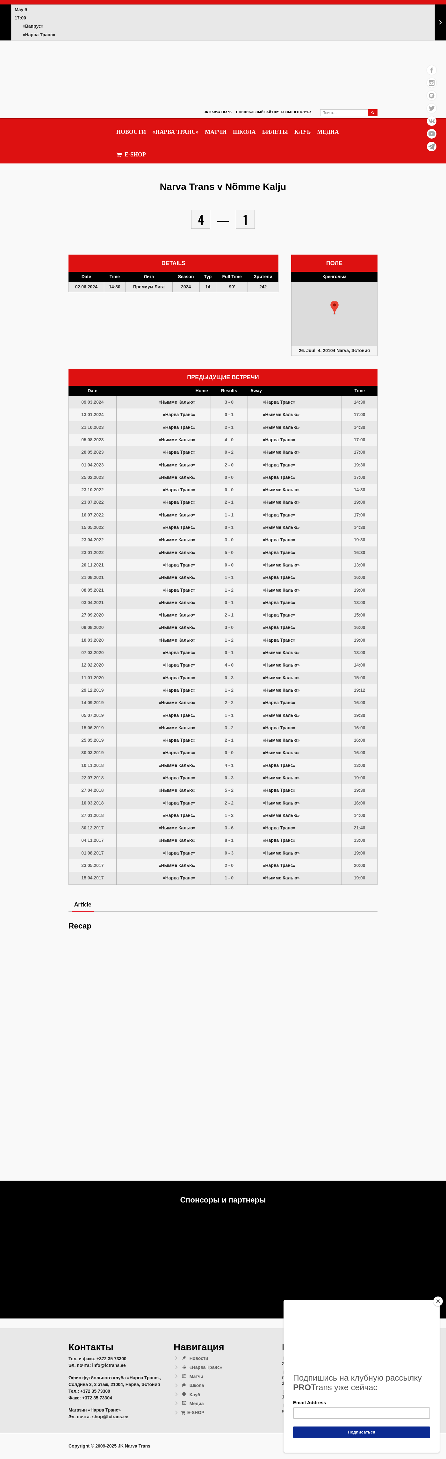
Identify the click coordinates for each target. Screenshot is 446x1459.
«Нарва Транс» (175, 132)
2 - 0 (229, 464)
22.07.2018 (92, 777)
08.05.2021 (92, 590)
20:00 (359, 865)
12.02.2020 (92, 665)
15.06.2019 (92, 727)
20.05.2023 (92, 452)
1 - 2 (229, 590)
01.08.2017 (92, 853)
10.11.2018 (92, 765)
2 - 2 (229, 702)
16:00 (359, 577)
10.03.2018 (92, 802)
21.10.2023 (92, 427)
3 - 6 (229, 827)
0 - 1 (229, 414)
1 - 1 (229, 514)
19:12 (359, 690)
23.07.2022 (92, 502)
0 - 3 (229, 677)
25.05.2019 (92, 740)
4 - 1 (229, 765)
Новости (131, 132)
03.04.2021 (92, 602)
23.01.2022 (92, 552)
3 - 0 (229, 402)
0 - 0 (229, 477)
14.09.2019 (92, 702)
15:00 (359, 615)
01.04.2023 (92, 464)
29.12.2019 (92, 690)
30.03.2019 (92, 752)
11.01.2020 (92, 677)
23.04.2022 (92, 539)
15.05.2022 (92, 527)
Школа (244, 132)
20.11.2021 (92, 564)
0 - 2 (229, 452)
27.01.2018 (92, 815)
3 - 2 (229, 727)
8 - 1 (229, 840)
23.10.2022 (92, 489)
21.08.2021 (92, 577)
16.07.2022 (92, 514)
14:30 (359, 402)
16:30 (359, 552)
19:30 (359, 464)
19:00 (359, 502)
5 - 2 (229, 790)
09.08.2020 (92, 627)
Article (82, 904)
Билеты (275, 132)
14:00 (359, 665)
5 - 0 (229, 552)
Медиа (328, 132)
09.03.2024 (92, 402)
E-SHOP (131, 154)
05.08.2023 (92, 439)
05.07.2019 (92, 715)
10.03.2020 (92, 640)
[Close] (438, 1301)
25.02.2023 (92, 477)
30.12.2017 (92, 827)
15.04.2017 (92, 877)
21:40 (359, 827)
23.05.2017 (92, 865)
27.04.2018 (92, 790)
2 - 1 (229, 427)
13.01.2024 (92, 414)
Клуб (302, 132)
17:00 (359, 414)
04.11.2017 (92, 840)
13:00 (359, 564)
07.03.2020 (92, 652)
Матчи (216, 132)
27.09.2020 (92, 615)
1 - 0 (229, 877)
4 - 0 (229, 439)
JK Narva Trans (217, 112)
